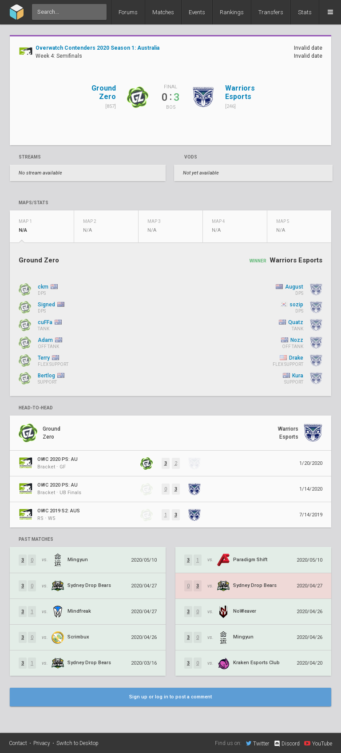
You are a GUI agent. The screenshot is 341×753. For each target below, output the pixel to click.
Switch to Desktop (77, 743)
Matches (163, 12)
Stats (305, 12)
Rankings (232, 12)
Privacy (41, 743)
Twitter (257, 743)
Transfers (270, 12)
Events (197, 12)
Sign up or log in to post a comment (170, 697)
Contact (18, 743)
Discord (287, 743)
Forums (128, 12)
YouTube (318, 743)
